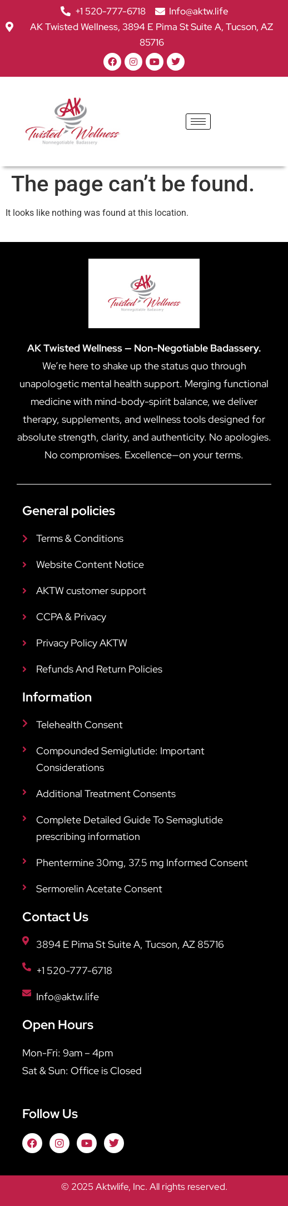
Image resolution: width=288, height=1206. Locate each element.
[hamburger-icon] (198, 121)
